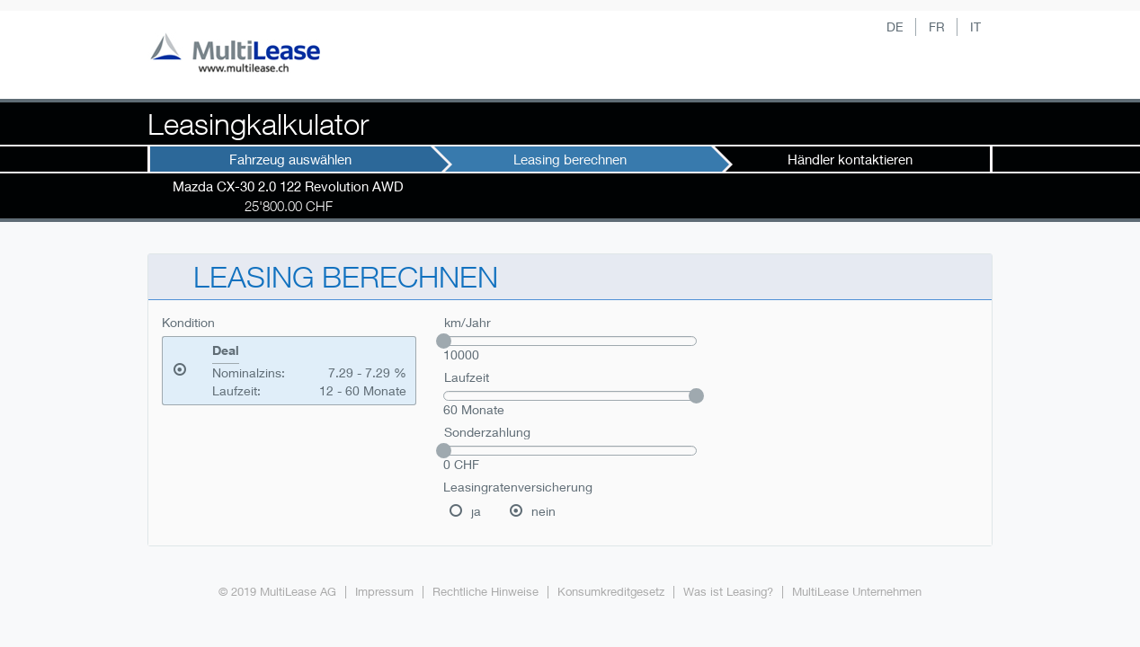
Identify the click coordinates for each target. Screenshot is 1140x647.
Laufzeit (466, 377)
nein (543, 510)
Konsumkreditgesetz (610, 591)
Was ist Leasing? (728, 591)
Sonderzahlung (487, 431)
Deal (225, 350)
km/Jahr (467, 322)
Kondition (188, 322)
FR (937, 26)
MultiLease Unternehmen (857, 591)
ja (476, 510)
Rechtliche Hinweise (485, 591)
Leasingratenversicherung (517, 486)
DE (895, 26)
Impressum (384, 591)
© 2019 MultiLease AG (277, 591)
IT (975, 26)
